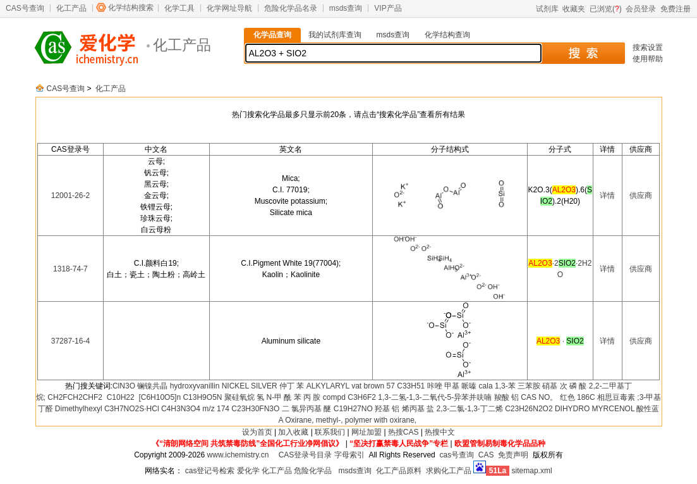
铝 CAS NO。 (534, 397)
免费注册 (675, 8)
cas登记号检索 (210, 470)
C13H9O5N (202, 397)
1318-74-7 (70, 268)
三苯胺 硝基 (537, 386)
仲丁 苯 (291, 386)
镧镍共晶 (152, 386)
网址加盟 (366, 432)
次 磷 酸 (573, 386)
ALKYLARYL (327, 386)
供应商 (640, 195)
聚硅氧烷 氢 (244, 397)
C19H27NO (353, 408)
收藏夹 (573, 8)
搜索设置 (648, 47)
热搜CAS (403, 432)
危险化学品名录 (290, 8)
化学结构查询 (447, 34)
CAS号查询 (25, 8)
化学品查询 (272, 34)
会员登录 (641, 8)
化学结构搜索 (131, 7)
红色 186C (577, 397)
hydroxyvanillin (195, 386)
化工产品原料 (398, 470)
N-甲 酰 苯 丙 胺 (294, 397)
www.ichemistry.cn (238, 454)
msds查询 (346, 8)
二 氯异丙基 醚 (307, 408)
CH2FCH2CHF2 (74, 397)
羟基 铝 (387, 408)
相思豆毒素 (616, 397)
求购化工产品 (448, 470)
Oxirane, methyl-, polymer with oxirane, (350, 420)
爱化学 (248, 470)
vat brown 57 (373, 386)
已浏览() (606, 8)
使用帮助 (648, 58)
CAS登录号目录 (305, 454)
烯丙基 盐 (418, 408)
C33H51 (411, 386)
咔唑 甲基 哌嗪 (452, 386)
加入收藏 (293, 432)
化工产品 (71, 8)
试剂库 (547, 8)
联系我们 (330, 432)
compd (334, 397)
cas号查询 (456, 454)
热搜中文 (440, 432)
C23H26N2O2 (528, 408)
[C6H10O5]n (158, 397)
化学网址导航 (229, 8)
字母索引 (349, 454)
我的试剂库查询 (334, 34)
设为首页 (257, 432)
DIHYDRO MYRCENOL (594, 408)
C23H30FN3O (255, 408)
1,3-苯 (505, 386)
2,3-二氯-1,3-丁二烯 (469, 408)
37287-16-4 (70, 341)
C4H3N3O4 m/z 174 (195, 408)
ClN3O (123, 386)
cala (486, 386)
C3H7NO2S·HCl (131, 408)
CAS (486, 454)
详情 (607, 195)
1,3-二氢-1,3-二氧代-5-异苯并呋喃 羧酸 (443, 397)
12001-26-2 (70, 195)
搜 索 (583, 53)
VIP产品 (387, 8)
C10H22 (119, 397)
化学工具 (179, 8)
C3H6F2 (362, 397)
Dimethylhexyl (78, 408)
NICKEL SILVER (249, 386)
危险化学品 (313, 470)
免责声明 (513, 454)
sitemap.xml (532, 470)
